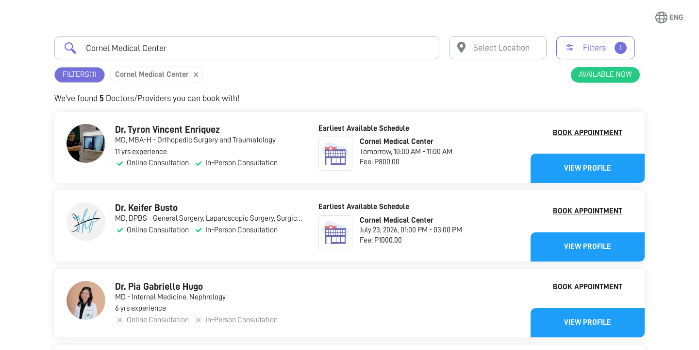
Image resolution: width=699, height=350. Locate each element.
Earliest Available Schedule (363, 128)
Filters (80, 74)
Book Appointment (587, 133)
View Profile (587, 168)
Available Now (605, 74)
